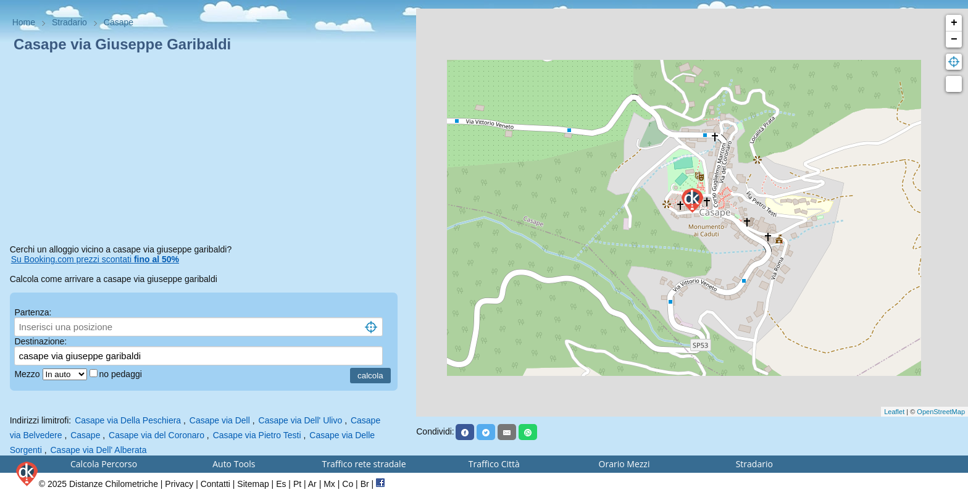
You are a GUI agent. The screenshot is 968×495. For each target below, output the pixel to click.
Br (365, 484)
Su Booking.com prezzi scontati (95, 259)
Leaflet (894, 411)
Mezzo (28, 374)
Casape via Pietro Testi (257, 435)
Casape (85, 435)
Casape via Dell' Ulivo (301, 420)
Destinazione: (40, 341)
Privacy (179, 484)
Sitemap (253, 484)
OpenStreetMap (941, 411)
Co (347, 484)
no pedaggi (121, 374)
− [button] (954, 39)
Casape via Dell (220, 420)
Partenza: (32, 312)
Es (281, 484)
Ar (312, 484)
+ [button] (954, 22)
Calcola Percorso (103, 464)
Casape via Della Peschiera (128, 420)
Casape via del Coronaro (156, 435)
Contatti (215, 484)
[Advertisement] (208, 150)
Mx (329, 484)
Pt (297, 484)
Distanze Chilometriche (113, 484)
